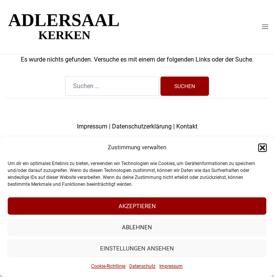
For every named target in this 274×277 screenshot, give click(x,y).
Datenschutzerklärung (142, 126)
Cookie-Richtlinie (108, 266)
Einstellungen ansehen (137, 248)
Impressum (171, 266)
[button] (262, 148)
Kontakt (186, 126)
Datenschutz (142, 266)
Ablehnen (137, 227)
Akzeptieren (137, 206)
